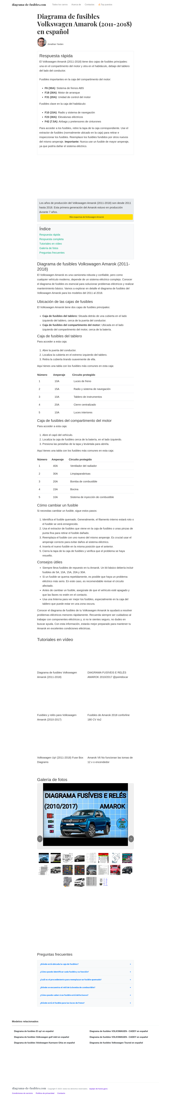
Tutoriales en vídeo (50, 243)
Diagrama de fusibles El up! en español (34, 1031)
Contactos (89, 4)
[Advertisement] (85, 180)
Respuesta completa (51, 239)
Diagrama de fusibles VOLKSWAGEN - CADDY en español (119, 1031)
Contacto (61, 1093)
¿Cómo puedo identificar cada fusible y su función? (64, 971)
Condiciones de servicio (22, 1093)
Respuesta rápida (49, 234)
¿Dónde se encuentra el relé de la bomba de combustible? (67, 987)
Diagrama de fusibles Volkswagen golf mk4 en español (41, 1037)
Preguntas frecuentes (52, 252)
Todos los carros (60, 4)
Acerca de (76, 4)
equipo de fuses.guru (98, 1089)
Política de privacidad (45, 1093)
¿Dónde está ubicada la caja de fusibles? (59, 964)
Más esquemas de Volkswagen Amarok (86, 217)
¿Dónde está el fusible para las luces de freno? (62, 1002)
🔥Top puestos (105, 4)
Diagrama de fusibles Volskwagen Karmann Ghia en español (44, 1043)
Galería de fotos (48, 248)
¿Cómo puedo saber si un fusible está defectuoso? (64, 995)
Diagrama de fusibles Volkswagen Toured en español (116, 1043)
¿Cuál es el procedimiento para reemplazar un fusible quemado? (71, 979)
